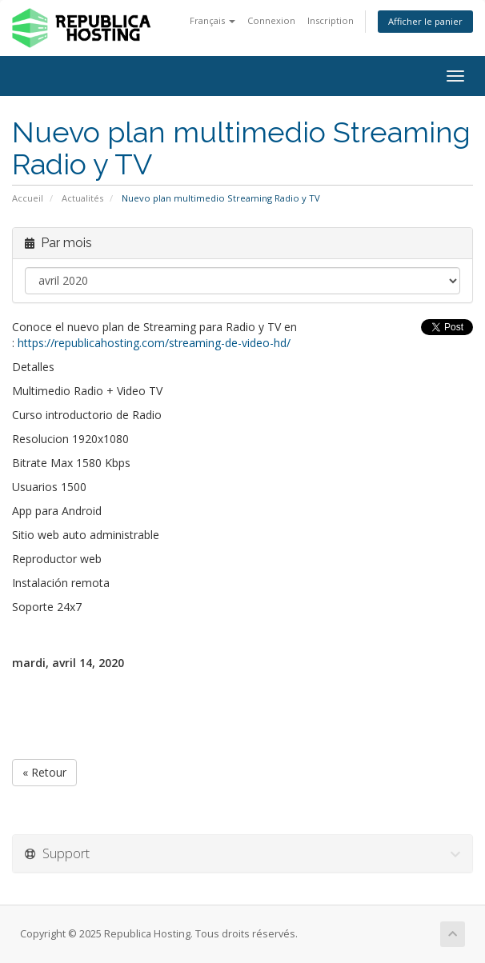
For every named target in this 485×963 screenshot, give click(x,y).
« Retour (44, 772)
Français (212, 20)
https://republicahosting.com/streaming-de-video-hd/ (154, 342)
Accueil (27, 198)
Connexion (271, 20)
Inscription (330, 20)
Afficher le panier (425, 21)
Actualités (82, 198)
